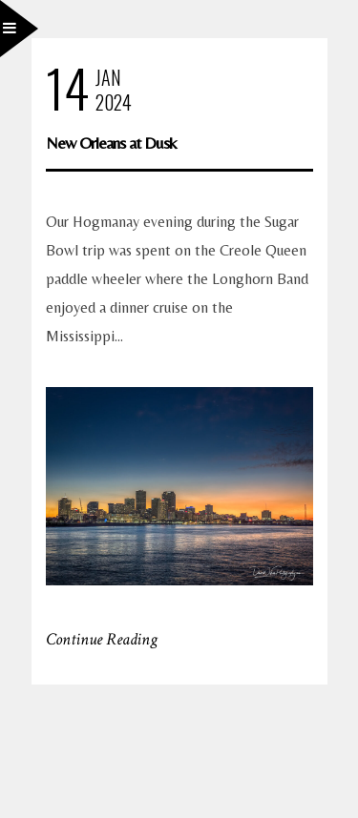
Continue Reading (102, 639)
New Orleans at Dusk (111, 143)
